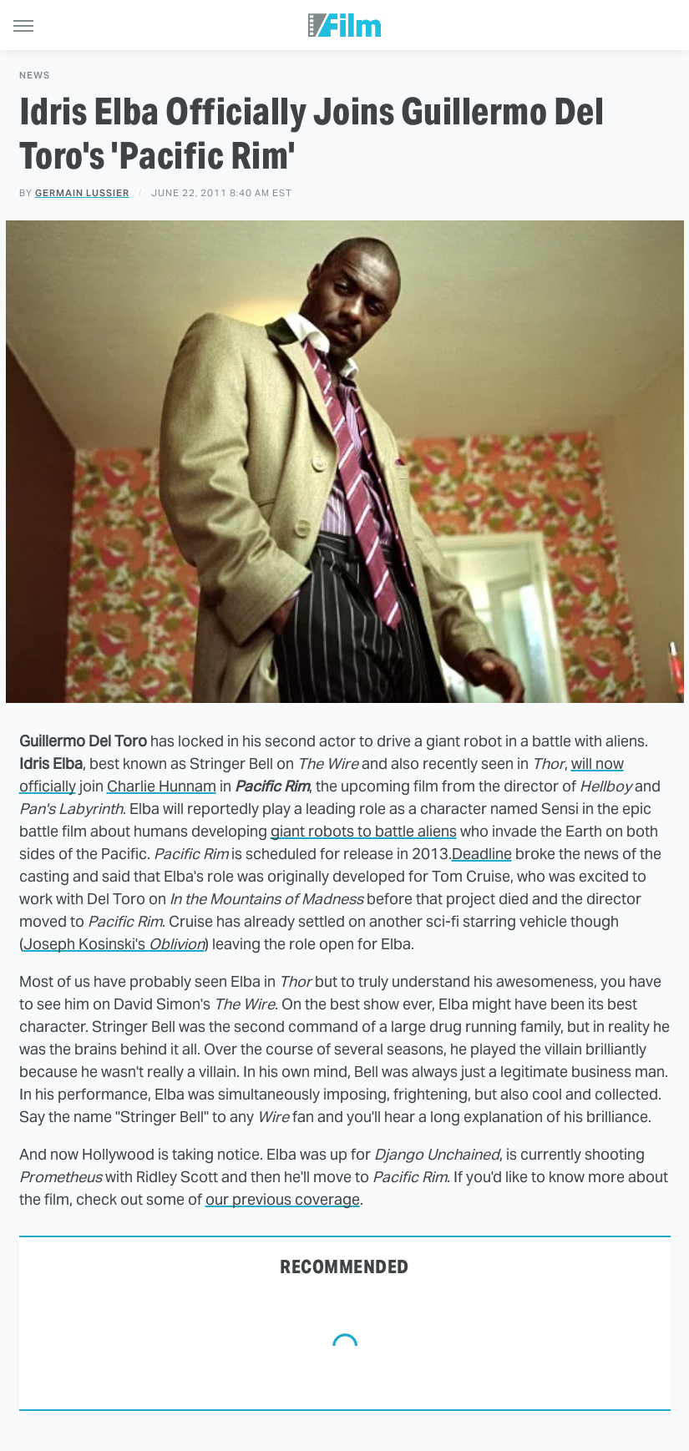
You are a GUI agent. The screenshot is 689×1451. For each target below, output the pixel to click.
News (34, 75)
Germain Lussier (82, 193)
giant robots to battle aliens (364, 831)
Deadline (482, 853)
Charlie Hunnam (161, 786)
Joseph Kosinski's (114, 943)
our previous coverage (282, 1199)
